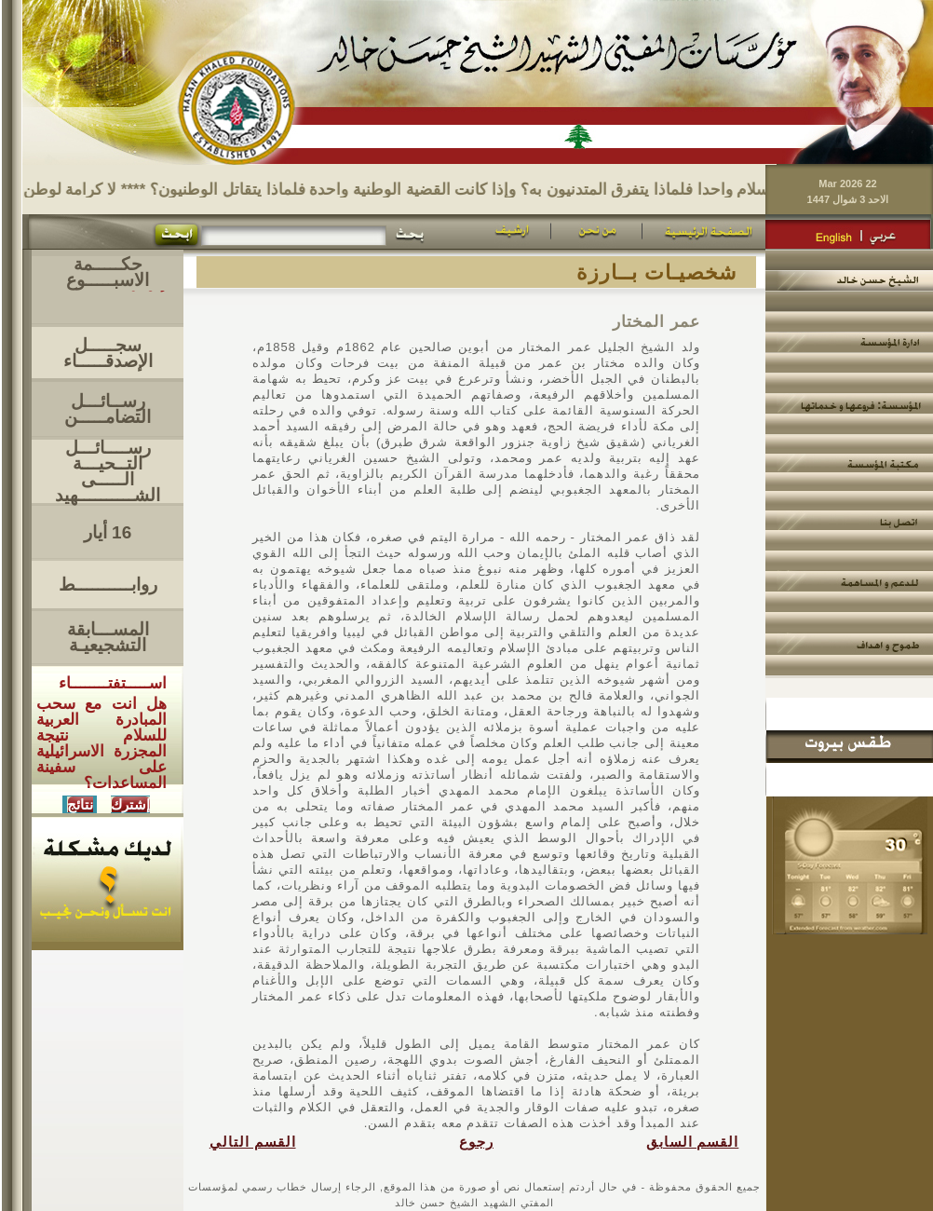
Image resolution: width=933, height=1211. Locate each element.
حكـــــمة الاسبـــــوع (107, 272)
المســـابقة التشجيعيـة (108, 637)
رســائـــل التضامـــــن (107, 409)
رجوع (476, 1142)
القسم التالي (253, 1142)
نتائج (80, 804)
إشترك (130, 804)
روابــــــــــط (108, 584)
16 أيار (107, 532)
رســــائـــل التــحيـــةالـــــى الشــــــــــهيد (107, 471)
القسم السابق (692, 1142)
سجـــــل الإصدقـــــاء (108, 353)
